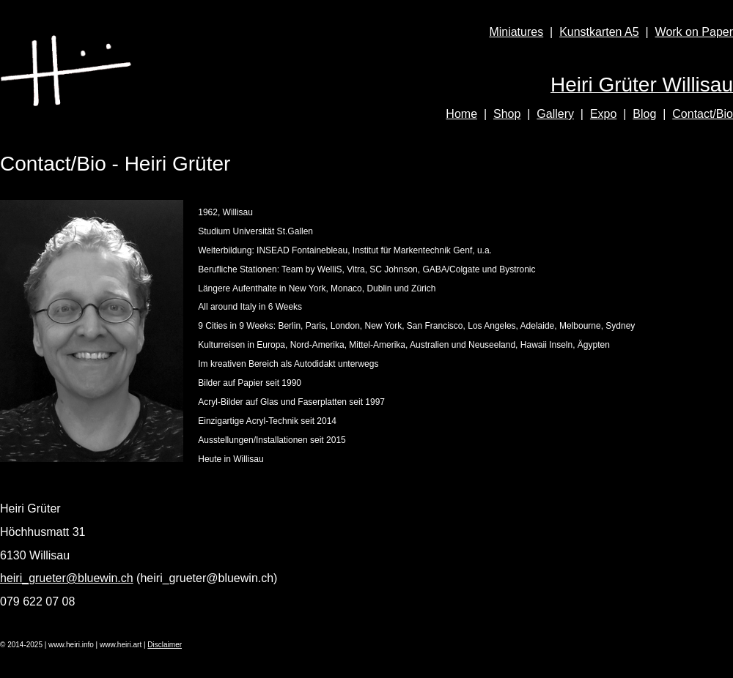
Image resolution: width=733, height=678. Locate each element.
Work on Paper (694, 32)
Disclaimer (164, 645)
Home (461, 114)
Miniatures (516, 32)
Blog (644, 114)
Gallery (555, 114)
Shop (506, 114)
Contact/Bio (702, 114)
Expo (603, 114)
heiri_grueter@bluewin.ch (66, 578)
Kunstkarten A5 (599, 32)
